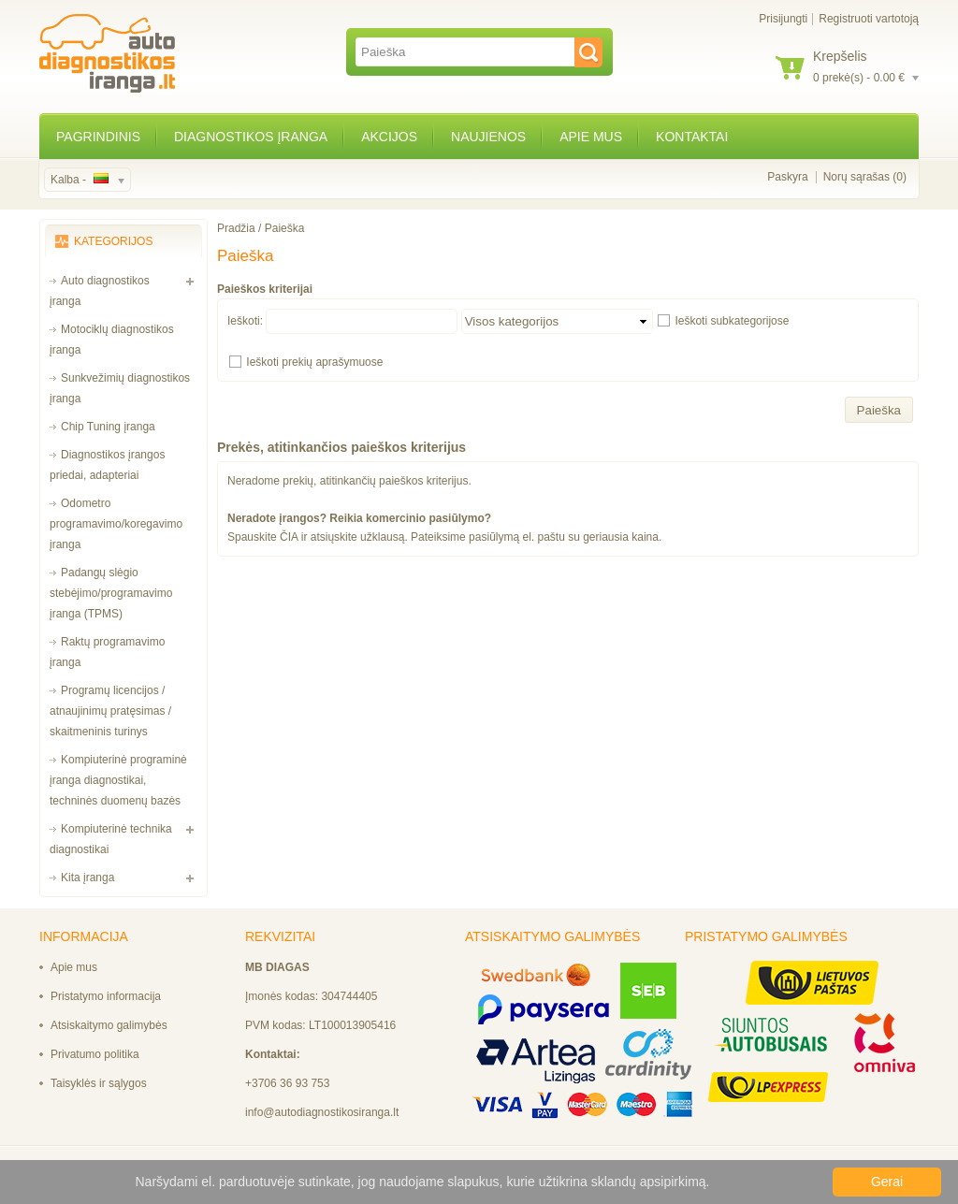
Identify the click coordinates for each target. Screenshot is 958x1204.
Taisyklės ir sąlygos (99, 1083)
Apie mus (590, 136)
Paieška (285, 228)
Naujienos (488, 136)
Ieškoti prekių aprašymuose (314, 362)
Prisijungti (783, 18)
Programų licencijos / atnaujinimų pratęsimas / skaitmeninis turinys (110, 711)
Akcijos (389, 136)
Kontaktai (692, 136)
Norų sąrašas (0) (865, 176)
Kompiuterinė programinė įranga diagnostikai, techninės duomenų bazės (118, 780)
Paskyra (787, 176)
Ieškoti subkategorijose (732, 320)
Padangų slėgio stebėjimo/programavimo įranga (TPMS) (111, 593)
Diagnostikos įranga (250, 136)
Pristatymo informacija (106, 996)
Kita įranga (87, 877)
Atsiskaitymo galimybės (109, 1025)
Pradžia (236, 228)
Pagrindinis (98, 136)
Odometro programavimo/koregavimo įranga (116, 524)
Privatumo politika (95, 1054)
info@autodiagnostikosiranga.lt (322, 1112)
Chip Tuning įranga (108, 426)
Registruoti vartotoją (869, 18)
